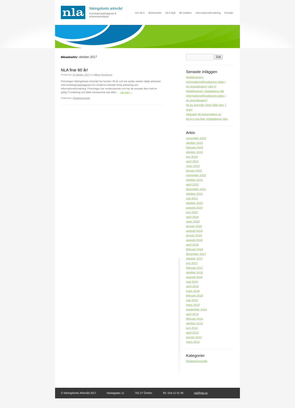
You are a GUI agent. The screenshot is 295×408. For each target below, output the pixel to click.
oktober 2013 (194, 323)
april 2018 (192, 244)
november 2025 (196, 138)
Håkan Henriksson (103, 74)
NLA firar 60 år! (74, 70)
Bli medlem (185, 12)
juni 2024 (192, 156)
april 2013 (192, 332)
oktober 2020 (194, 203)
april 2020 (192, 216)
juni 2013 (192, 328)
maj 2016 (192, 281)
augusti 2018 (194, 240)
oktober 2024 (194, 152)
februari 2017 (194, 267)
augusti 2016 (194, 277)
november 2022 (196, 175)
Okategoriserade (81, 98)
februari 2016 (194, 295)
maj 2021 (192, 198)
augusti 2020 (194, 207)
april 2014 (192, 314)
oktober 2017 (194, 258)
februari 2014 (194, 318)
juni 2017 (192, 263)
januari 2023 (194, 170)
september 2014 (196, 309)
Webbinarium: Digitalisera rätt (205, 91)
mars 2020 (193, 221)
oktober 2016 (194, 272)
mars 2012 (193, 341)
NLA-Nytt (170, 12)
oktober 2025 (194, 142)
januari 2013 (194, 337)
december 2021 (196, 189)
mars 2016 (193, 291)
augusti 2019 (194, 230)
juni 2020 (192, 212)
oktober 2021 (194, 193)
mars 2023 (193, 166)
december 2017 (196, 253)
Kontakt (229, 12)
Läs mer (126, 92)
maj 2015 (192, 300)
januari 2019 (194, 235)
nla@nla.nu (201, 393)
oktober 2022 (194, 179)
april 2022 (192, 184)
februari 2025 (194, 147)
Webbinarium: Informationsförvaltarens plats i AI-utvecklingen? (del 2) (205, 82)
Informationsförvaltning (208, 12)
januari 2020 (194, 226)
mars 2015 (193, 304)
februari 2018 (194, 249)
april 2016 (192, 286)
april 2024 (192, 161)
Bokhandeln (155, 12)
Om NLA (140, 12)
